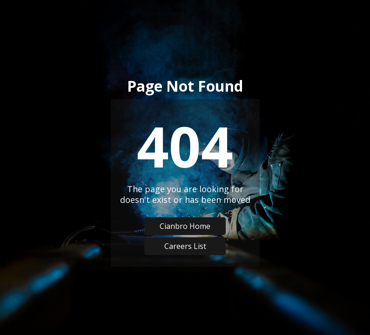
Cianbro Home (185, 226)
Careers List (185, 246)
